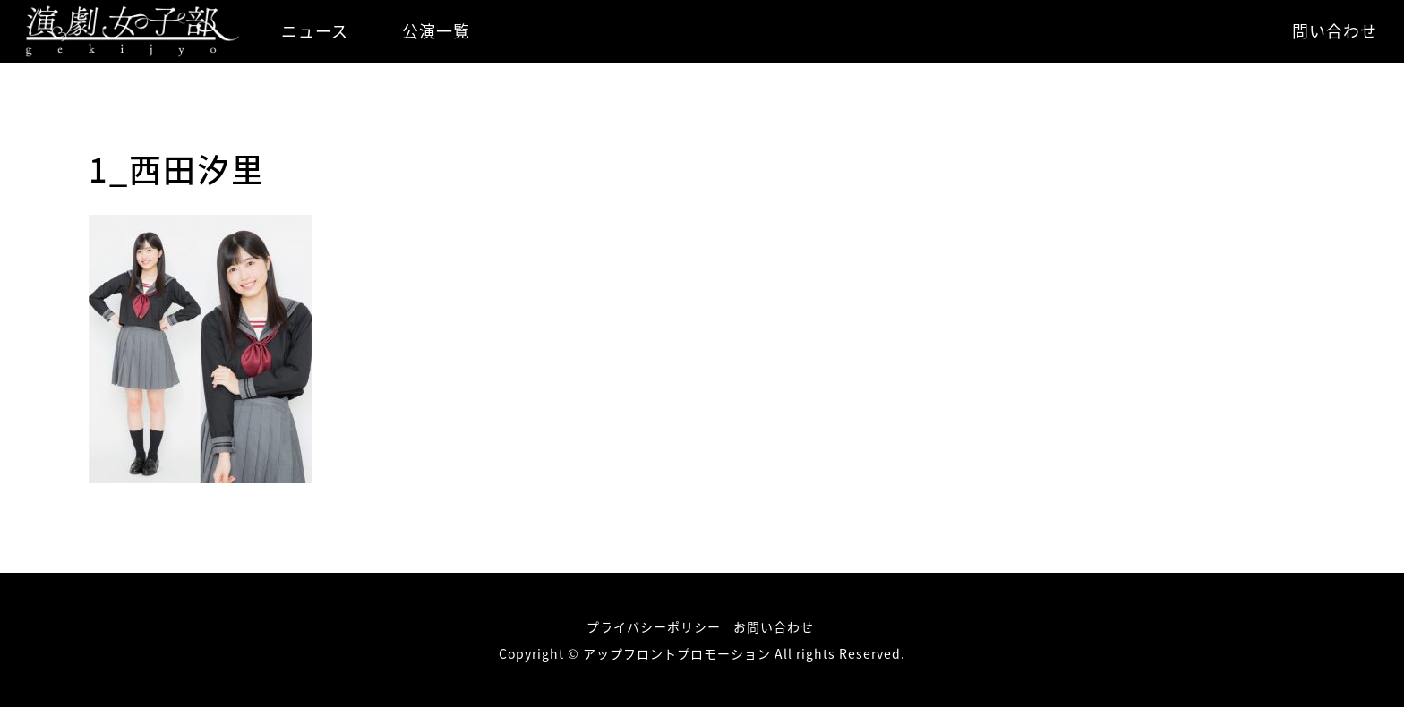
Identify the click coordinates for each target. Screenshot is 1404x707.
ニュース (314, 31)
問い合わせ (1334, 31)
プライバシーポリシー (653, 626)
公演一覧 (436, 31)
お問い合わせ (773, 626)
